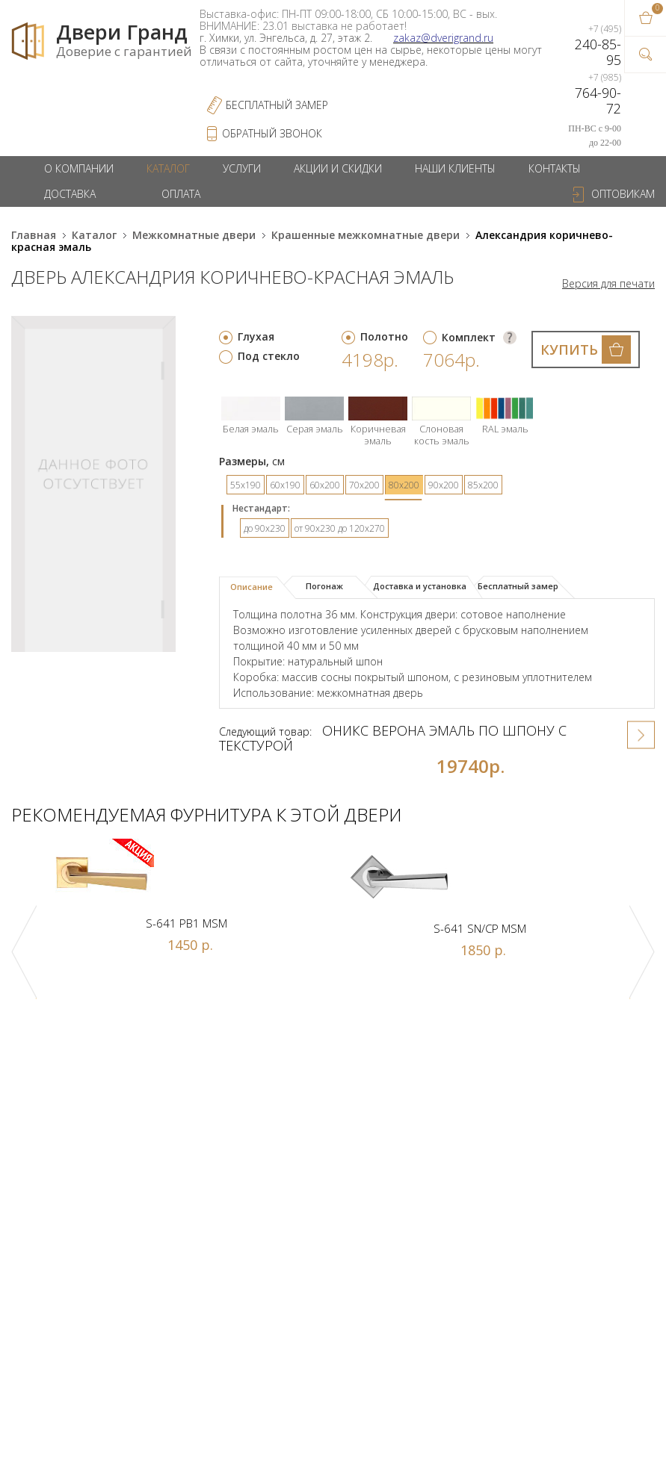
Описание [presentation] (251, 586)
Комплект (469, 337)
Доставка (70, 194)
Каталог (168, 168)
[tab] (257, 588)
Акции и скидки (338, 168)
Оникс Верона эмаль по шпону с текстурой (393, 737)
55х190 (245, 485)
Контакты (554, 168)
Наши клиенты (455, 168)
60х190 (285, 485)
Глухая (256, 336)
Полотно (384, 336)
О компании (79, 168)
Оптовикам (623, 194)
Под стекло (269, 356)
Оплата (180, 194)
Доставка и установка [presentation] (419, 585)
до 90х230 (265, 528)
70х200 (364, 485)
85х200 (483, 485)
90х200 (443, 485)
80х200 (404, 485)
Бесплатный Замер (277, 105)
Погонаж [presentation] (324, 585)
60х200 (324, 485)
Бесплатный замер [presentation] (518, 585)
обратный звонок (272, 133)
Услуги (242, 168)
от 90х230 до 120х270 (340, 528)
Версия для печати (608, 284)
